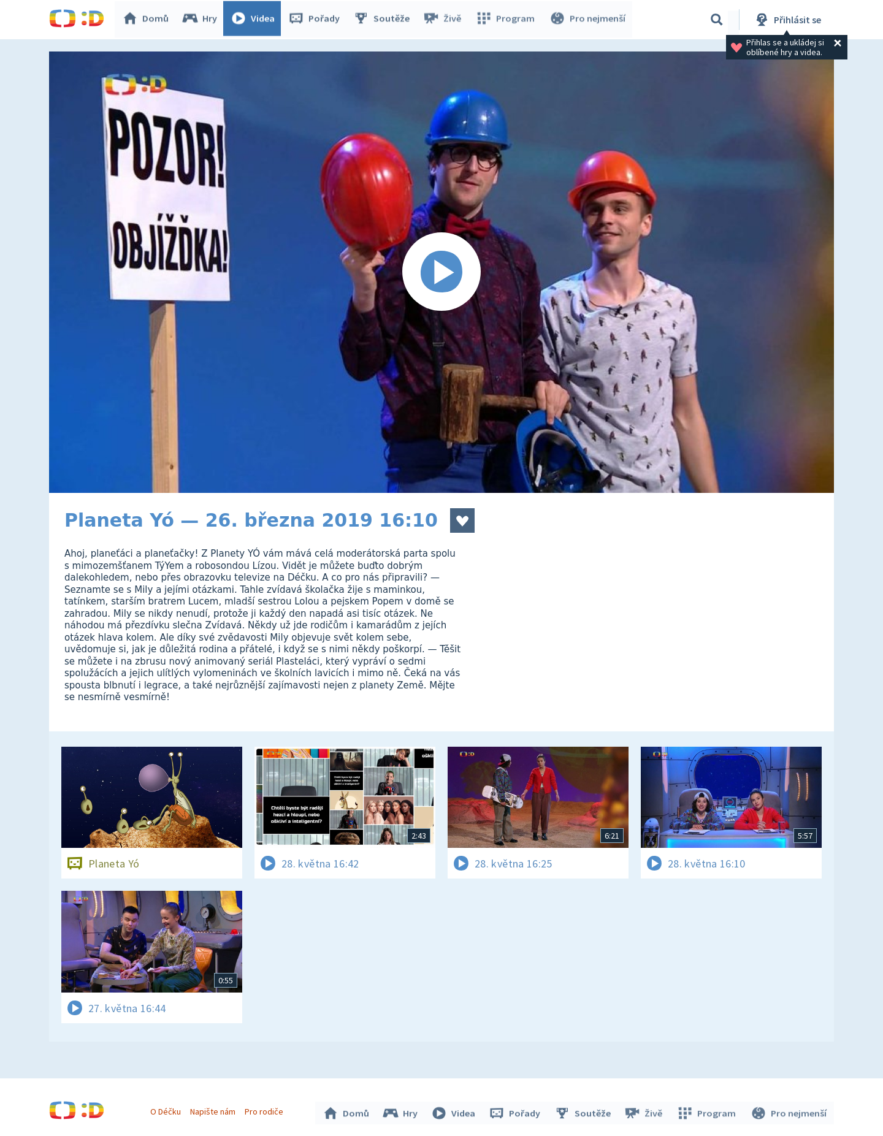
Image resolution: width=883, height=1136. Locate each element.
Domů (148, 19)
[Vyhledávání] (717, 19)
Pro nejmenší (587, 19)
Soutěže (384, 19)
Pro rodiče (266, 1110)
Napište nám (214, 1110)
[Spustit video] (441, 272)
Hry (202, 19)
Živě (444, 19)
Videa (255, 19)
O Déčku (166, 1110)
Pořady (316, 19)
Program (506, 19)
